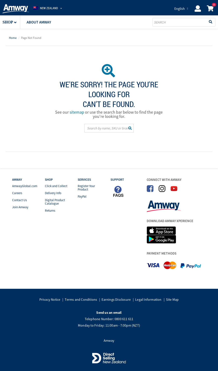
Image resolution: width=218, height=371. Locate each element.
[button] (11, 22)
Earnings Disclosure (116, 299)
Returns (50, 210)
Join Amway (20, 207)
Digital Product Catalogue (55, 201)
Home (13, 38)
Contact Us (19, 200)
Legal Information (148, 299)
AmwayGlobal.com (24, 186)
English (179, 8)
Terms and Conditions (81, 299)
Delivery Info (53, 193)
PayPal (82, 196)
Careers (17, 193)
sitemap (77, 112)
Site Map (172, 299)
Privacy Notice (49, 299)
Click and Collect (56, 186)
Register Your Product (86, 187)
